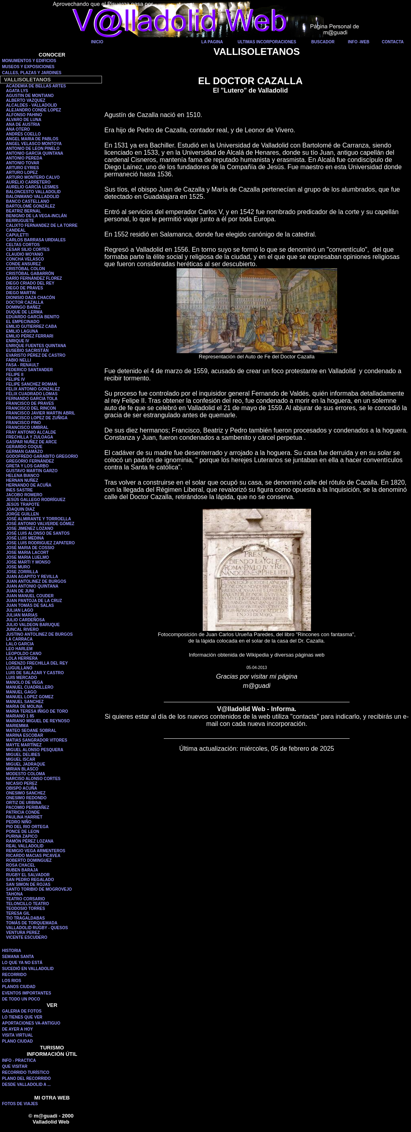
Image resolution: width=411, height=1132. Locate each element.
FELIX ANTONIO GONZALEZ (33, 389)
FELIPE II (14, 374)
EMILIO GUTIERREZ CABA (31, 326)
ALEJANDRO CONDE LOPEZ (33, 110)
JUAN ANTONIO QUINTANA (32, 586)
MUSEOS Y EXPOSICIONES (28, 67)
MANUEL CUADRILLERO (29, 687)
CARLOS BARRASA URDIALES (36, 240)
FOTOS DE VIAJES (20, 1104)
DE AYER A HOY (17, 1029)
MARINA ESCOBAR (24, 735)
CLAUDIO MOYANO (24, 254)
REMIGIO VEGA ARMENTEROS (35, 851)
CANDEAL (16, 230)
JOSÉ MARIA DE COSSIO (30, 548)
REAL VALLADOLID (25, 846)
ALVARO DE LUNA (23, 119)
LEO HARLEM (19, 649)
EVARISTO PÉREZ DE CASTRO (35, 355)
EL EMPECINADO (22, 321)
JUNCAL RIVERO (22, 629)
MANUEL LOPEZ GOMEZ (29, 697)
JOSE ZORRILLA (22, 572)
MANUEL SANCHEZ (25, 701)
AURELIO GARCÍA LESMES (32, 187)
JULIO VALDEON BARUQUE (33, 625)
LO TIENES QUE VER (22, 1017)
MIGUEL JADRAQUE (25, 764)
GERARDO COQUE (24, 447)
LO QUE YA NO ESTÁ (22, 962)
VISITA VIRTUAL (17, 1035)
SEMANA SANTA (18, 956)
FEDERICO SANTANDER (29, 370)
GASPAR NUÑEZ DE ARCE (31, 442)
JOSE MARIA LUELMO (27, 557)
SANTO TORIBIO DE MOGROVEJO (39, 889)
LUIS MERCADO (21, 677)
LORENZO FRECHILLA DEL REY (37, 663)
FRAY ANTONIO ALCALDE (31, 432)
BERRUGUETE (20, 220)
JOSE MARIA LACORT (27, 552)
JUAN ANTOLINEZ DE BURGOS (36, 581)
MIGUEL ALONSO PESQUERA (34, 750)
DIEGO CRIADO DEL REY (30, 283)
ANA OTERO (18, 129)
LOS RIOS (11, 980)
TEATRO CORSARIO (25, 899)
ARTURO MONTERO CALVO (33, 177)
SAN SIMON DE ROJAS (28, 884)
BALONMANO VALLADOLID (32, 196)
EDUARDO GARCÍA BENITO (32, 317)
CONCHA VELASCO (25, 259)
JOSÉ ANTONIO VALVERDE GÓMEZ (40, 524)
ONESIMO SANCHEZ (25, 793)
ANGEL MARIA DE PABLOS (32, 139)
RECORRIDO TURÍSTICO (25, 1072)
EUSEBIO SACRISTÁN (27, 350)
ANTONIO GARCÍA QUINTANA (34, 153)
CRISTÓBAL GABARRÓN (30, 273)
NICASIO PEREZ (21, 783)
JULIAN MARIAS (21, 615)
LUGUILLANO (19, 668)
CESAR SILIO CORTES (27, 249)
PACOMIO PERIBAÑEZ (27, 807)
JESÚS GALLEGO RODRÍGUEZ (35, 499)
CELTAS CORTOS (23, 245)
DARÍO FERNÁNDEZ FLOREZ (34, 278)
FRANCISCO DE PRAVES (30, 403)
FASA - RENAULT (22, 365)
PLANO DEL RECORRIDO (26, 1078)
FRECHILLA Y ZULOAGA (29, 437)
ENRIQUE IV (17, 341)
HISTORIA (11, 950)
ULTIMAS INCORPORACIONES (267, 42)
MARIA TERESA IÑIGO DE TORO (37, 711)
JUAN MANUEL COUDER (30, 596)
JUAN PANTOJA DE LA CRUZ (34, 600)
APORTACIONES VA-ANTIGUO (31, 1023)
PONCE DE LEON (22, 831)
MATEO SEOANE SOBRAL (31, 730)
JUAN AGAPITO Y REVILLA (32, 576)
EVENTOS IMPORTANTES (26, 993)
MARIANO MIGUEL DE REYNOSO (38, 721)
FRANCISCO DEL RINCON (31, 408)
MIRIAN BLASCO (22, 769)
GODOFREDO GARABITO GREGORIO (42, 456)
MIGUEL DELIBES (23, 754)
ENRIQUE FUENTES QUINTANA (36, 346)
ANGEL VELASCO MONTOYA (34, 144)
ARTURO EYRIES (22, 168)
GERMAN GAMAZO (24, 451)
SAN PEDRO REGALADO (30, 879)
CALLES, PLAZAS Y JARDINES (31, 73)
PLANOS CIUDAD (18, 986)
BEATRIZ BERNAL (23, 211)
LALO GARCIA (20, 644)
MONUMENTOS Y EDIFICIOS (29, 61)
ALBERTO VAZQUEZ (25, 100)
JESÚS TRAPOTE (22, 504)
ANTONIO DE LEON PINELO (32, 148)
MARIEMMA (17, 726)
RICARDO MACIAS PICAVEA (33, 855)
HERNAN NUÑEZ (22, 480)
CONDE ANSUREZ (23, 264)
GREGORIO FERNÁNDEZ (30, 461)
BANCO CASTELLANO (27, 201)
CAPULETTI (17, 235)
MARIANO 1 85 (20, 716)
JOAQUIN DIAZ (20, 509)
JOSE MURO (18, 567)
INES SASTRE (19, 490)
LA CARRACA (19, 639)
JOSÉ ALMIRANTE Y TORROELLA (38, 519)
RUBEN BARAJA (22, 870)
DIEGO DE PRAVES (24, 288)
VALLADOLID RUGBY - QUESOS (37, 928)
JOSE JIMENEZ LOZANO (29, 528)
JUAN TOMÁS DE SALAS (30, 605)
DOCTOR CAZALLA (24, 302)
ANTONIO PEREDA (24, 158)
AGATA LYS (17, 91)
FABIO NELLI (18, 360)
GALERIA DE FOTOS (21, 1011)
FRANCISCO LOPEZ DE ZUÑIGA (36, 418)
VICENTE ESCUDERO (26, 937)
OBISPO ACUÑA (21, 788)
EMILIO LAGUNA (22, 331)
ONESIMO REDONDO (26, 798)
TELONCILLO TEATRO (27, 904)
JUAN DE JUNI (20, 591)
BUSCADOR (323, 42)
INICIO (97, 42)
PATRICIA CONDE (23, 812)
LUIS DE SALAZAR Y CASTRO (35, 673)
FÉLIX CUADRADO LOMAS (31, 394)
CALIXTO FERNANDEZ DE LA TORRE (41, 225)
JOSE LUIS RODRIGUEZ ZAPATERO (40, 543)
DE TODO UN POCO (21, 999)
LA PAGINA (212, 42)
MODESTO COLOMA (25, 774)
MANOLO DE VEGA (24, 682)
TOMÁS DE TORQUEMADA (31, 923)
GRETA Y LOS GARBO (27, 466)
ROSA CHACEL (20, 865)
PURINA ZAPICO (22, 836)
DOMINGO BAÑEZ (23, 307)
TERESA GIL (18, 913)
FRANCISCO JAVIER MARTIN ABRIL (40, 413)
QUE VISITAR (14, 1066)
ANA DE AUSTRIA (23, 124)
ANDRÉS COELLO (23, 134)
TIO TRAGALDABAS (25, 918)
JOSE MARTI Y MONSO (28, 562)
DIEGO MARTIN (21, 293)
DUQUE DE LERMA (24, 312)
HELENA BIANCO (22, 475)
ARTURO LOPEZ (22, 172)
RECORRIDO (14, 974)
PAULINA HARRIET (24, 817)
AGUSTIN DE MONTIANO (30, 95)
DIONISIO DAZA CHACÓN (30, 297)
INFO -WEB (358, 42)
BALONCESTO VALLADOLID (33, 192)
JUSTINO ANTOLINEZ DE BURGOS (39, 634)
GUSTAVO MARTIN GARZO (32, 471)
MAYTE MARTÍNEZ (24, 745)
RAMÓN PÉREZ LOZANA (29, 841)
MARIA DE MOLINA (24, 706)
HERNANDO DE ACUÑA (28, 485)
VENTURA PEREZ (23, 932)
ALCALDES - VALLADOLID (31, 105)
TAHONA (14, 894)
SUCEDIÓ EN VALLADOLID (28, 968)
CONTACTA (393, 42)
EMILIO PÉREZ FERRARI (29, 336)
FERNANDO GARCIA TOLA (31, 398)
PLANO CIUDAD (17, 1041)
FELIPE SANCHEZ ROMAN (31, 384)
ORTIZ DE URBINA (23, 802)
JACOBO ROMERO (24, 495)
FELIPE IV (15, 379)
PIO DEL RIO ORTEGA (27, 827)
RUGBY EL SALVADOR (28, 875)
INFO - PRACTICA (19, 1060)
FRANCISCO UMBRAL (27, 427)
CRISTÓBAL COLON (25, 269)
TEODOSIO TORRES (25, 908)
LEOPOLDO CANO (23, 653)
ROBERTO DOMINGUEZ (29, 860)
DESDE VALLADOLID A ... (26, 1084)
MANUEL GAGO (21, 692)
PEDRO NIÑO (18, 822)
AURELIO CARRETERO (28, 182)
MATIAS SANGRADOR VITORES (36, 740)
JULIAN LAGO (19, 610)
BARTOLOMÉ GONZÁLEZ (30, 206)
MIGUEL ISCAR (20, 759)
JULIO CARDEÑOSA (25, 620)
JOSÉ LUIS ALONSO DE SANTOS (37, 533)
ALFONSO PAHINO (24, 115)
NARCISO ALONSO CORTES (33, 778)
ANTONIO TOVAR (22, 163)
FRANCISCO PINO (23, 422)
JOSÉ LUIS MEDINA (25, 538)
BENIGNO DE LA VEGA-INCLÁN (36, 216)
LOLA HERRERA (22, 658)
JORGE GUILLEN (22, 514)
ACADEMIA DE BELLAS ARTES (36, 86)
